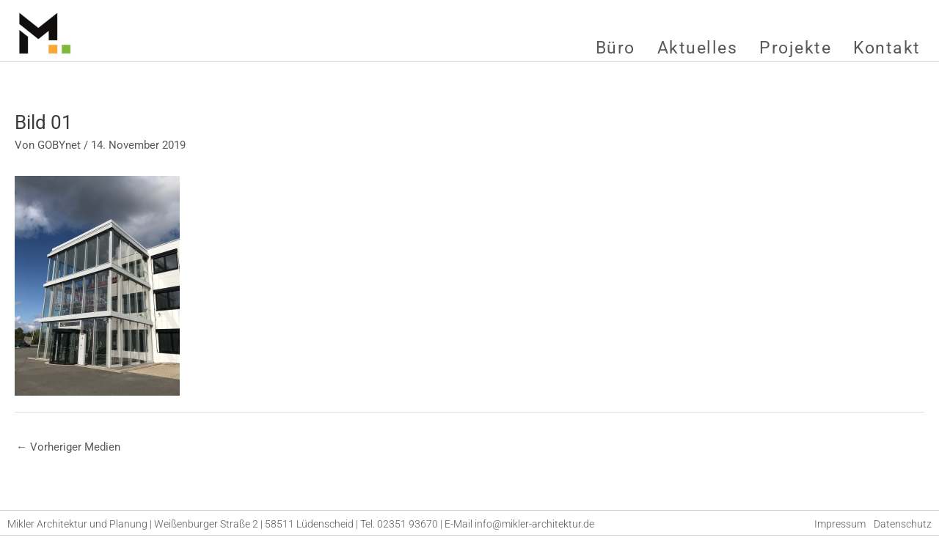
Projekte (795, 48)
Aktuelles (697, 48)
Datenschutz (903, 524)
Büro (615, 48)
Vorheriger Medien (68, 447)
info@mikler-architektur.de (534, 524)
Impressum (840, 524)
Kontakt (887, 48)
